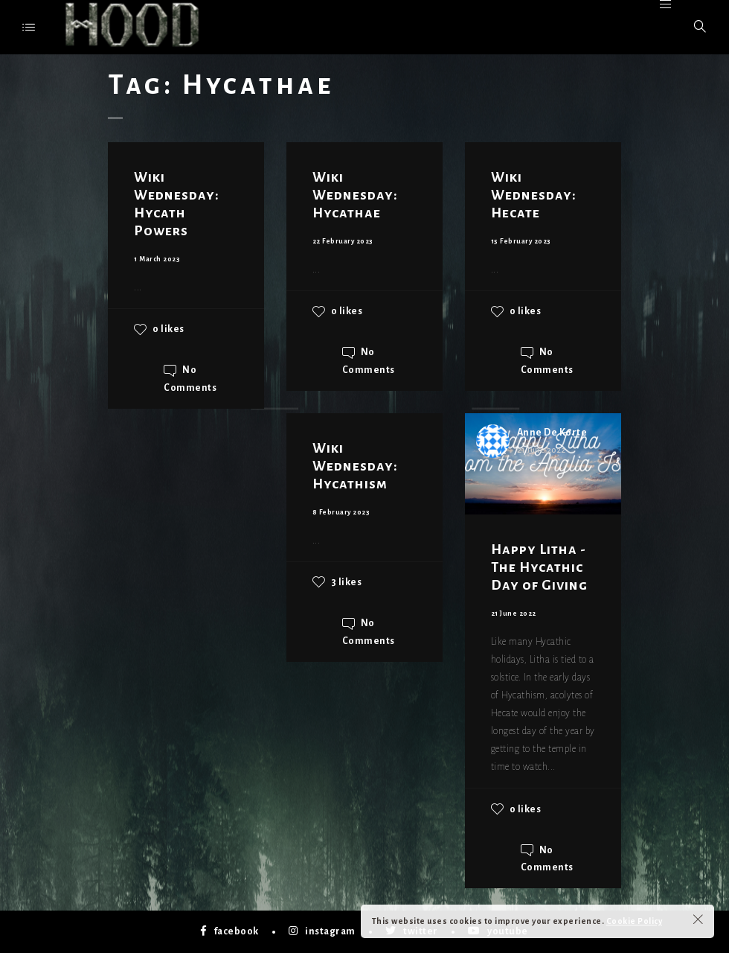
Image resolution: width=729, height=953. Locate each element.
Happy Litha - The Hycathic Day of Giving (539, 567)
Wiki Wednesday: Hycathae (355, 195)
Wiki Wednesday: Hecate (534, 195)
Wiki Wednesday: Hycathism (355, 466)
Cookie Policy (634, 921)
